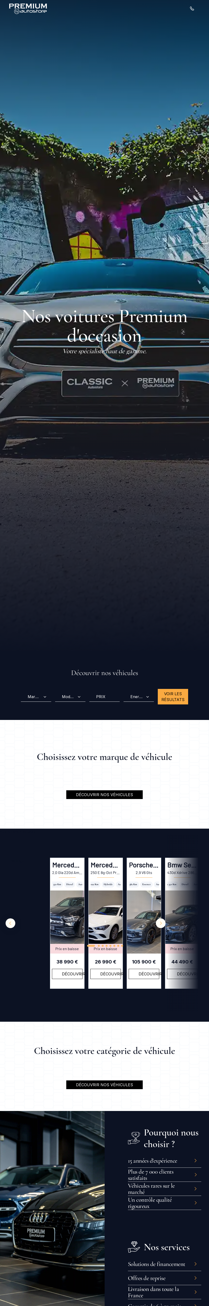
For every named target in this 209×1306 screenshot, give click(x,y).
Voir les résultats (172, 696)
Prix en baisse (67, 948)
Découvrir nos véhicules (104, 794)
